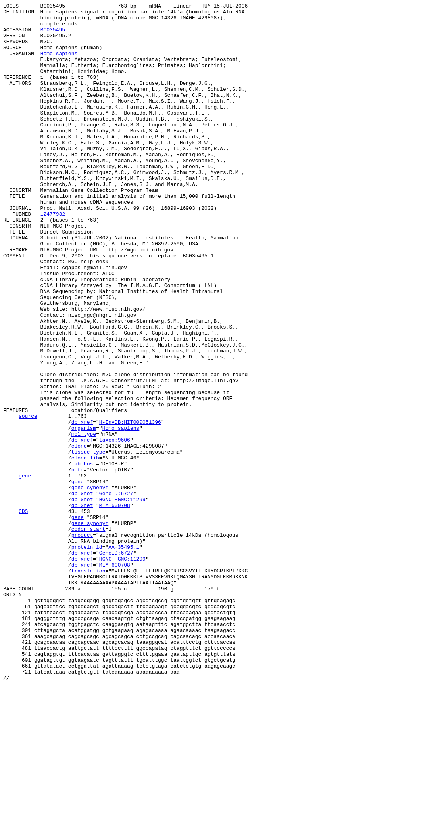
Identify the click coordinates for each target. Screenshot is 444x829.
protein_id (86, 656)
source (28, 499)
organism (83, 513)
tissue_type (88, 542)
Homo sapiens (59, 63)
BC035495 (52, 35)
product (82, 641)
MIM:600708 (114, 606)
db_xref (82, 506)
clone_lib (85, 549)
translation (88, 684)
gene (25, 570)
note (77, 563)
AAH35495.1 (123, 656)
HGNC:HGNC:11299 (122, 599)
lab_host (83, 556)
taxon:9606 (114, 527)
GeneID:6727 (116, 591)
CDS (23, 613)
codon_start (88, 634)
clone (79, 534)
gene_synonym (90, 584)
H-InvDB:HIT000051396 (130, 506)
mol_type (83, 520)
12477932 (52, 256)
